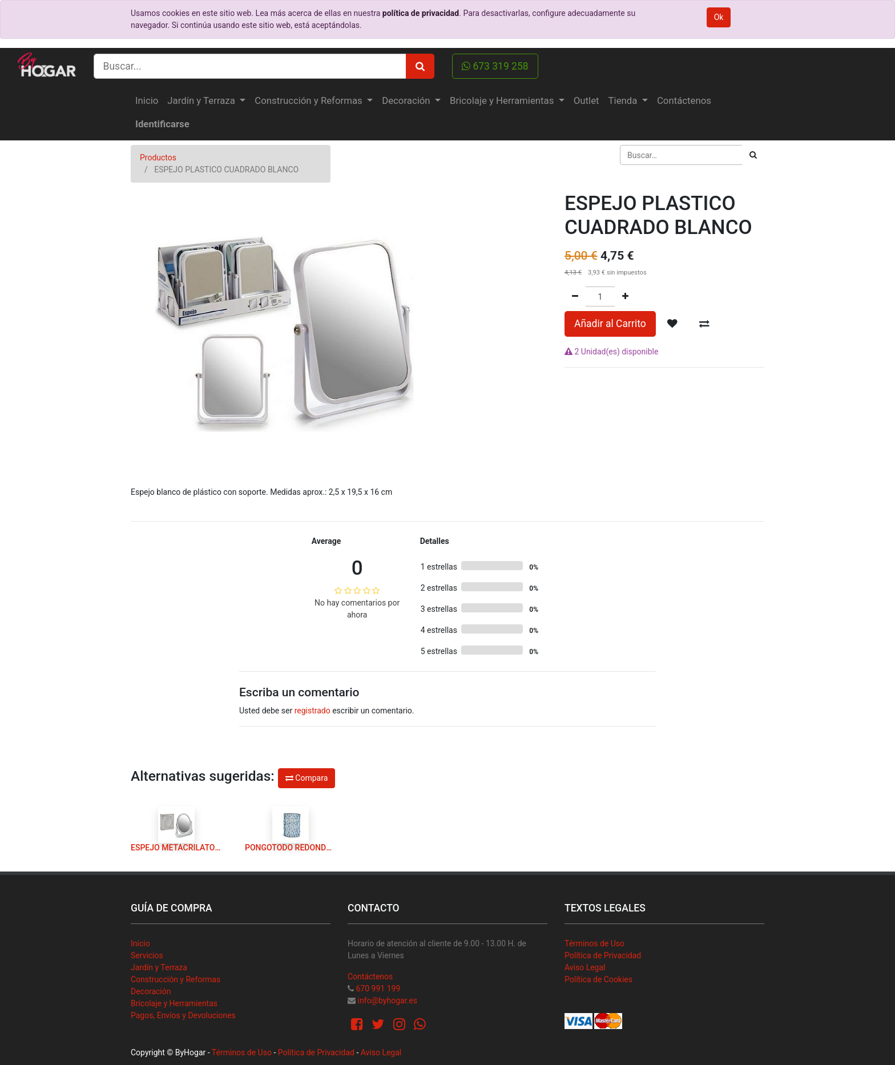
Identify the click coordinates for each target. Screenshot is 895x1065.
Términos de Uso (594, 943)
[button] (672, 323)
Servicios (147, 955)
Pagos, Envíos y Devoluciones (183, 1015)
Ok (719, 17)
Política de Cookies (598, 979)
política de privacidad (420, 13)
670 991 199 (378, 988)
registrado (312, 710)
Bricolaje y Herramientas (174, 1003)
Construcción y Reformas (175, 979)
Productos (158, 157)
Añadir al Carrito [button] (610, 323)
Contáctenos (370, 976)
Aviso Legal (585, 967)
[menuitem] (147, 100)
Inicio (140, 943)
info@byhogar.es (387, 1000)
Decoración (151, 991)
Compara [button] (306, 777)
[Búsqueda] (753, 155)
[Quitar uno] (575, 296)
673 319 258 (495, 66)
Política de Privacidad (603, 955)
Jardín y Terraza (159, 967)
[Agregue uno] (625, 296)
